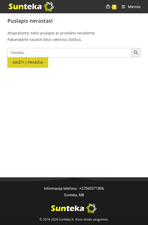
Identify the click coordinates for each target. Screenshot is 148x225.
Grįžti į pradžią (28, 62)
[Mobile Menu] (129, 6)
